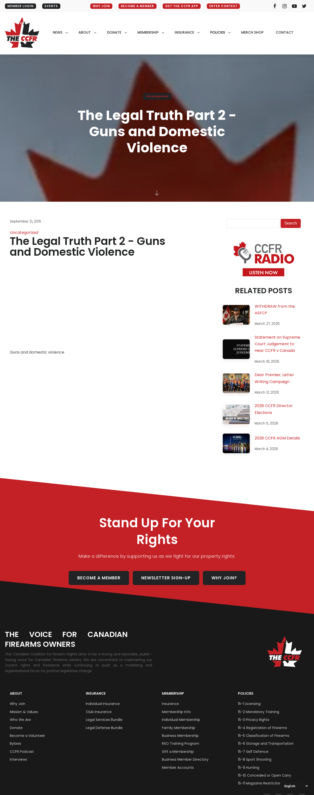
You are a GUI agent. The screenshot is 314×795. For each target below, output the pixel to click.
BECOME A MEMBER (137, 6)
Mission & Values (24, 711)
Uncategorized (157, 96)
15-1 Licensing (249, 703)
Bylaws (15, 743)
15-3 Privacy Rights (253, 719)
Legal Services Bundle (104, 719)
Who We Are (20, 719)
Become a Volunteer (27, 735)
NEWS (57, 32)
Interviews (18, 759)
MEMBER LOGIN (20, 6)
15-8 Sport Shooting (254, 759)
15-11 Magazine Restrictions (260, 783)
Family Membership (178, 727)
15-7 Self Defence (253, 751)
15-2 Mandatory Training (258, 711)
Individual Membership (181, 719)
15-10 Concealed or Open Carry (264, 775)
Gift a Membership (178, 751)
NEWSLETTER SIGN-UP (166, 578)
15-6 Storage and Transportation (266, 743)
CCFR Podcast (22, 751)
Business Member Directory (185, 759)
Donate (16, 727)
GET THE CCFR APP (181, 6)
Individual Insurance (103, 703)
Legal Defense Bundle (104, 727)
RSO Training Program (180, 743)
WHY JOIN (101, 6)
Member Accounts (178, 767)
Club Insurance (99, 711)
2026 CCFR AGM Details (277, 438)
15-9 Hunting (248, 767)
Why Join (17, 703)
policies (217, 32)
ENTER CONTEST (223, 6)
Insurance (95, 693)
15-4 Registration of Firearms (262, 727)
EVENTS (51, 6)
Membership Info (176, 711)
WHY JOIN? (224, 578)
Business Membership (180, 735)
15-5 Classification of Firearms (263, 735)
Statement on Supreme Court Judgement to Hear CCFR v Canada (277, 343)
